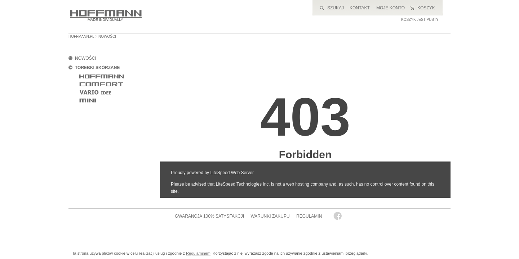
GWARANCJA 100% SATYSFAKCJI (209, 216)
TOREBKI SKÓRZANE (97, 67)
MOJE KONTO (390, 7)
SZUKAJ (335, 7)
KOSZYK (426, 7)
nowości (107, 36)
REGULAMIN (309, 216)
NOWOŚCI (85, 58)
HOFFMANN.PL (81, 36)
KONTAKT (360, 7)
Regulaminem (198, 253)
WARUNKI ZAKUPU (269, 216)
